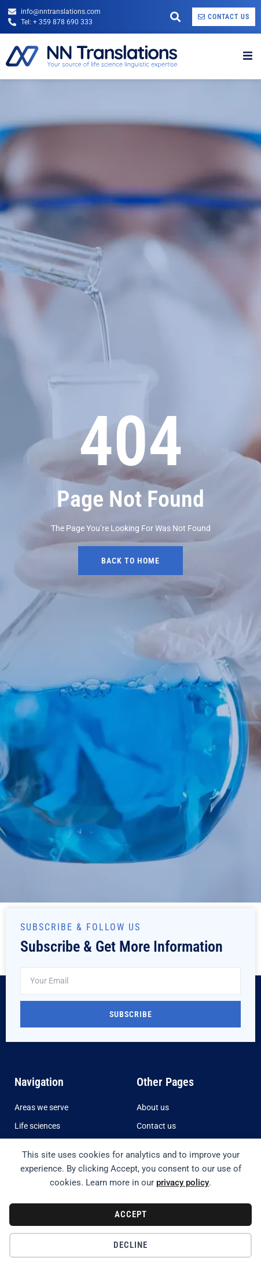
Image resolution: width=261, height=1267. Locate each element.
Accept (131, 1214)
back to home (130, 560)
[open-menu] (247, 56)
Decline (130, 1245)
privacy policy (182, 1182)
